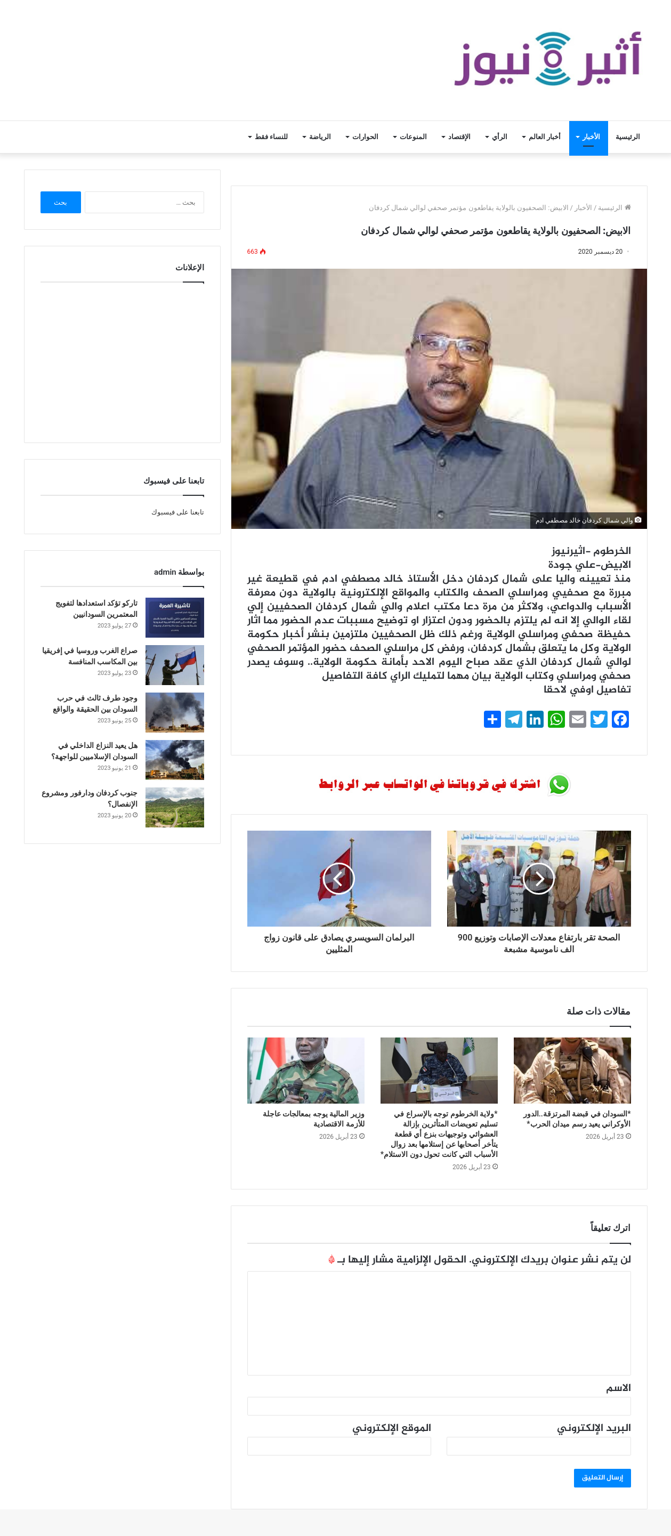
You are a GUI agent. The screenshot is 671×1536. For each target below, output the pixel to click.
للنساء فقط (271, 137)
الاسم (618, 1388)
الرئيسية (628, 137)
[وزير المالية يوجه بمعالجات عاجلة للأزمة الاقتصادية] (306, 1071)
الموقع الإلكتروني (391, 1428)
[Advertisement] (122, 360)
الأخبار (591, 137)
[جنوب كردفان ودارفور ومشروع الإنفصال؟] (174, 807)
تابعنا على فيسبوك (177, 512)
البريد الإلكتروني (594, 1428)
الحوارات (365, 137)
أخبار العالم (545, 137)
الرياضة (320, 137)
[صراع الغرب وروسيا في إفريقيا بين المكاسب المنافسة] (174, 665)
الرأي (499, 137)
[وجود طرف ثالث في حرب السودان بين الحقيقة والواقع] (174, 713)
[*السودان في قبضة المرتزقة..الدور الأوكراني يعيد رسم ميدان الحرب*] (572, 1071)
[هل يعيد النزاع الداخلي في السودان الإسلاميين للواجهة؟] (174, 760)
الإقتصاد (459, 137)
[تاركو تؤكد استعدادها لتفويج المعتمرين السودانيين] (174, 618)
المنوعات (413, 137)
